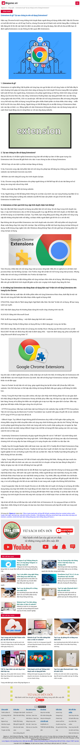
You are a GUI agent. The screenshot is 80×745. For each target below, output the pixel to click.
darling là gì (15, 515)
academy (52, 513)
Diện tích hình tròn (74, 733)
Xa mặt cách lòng (73, 730)
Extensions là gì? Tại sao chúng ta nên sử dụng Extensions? (32, 8)
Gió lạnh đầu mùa (73, 718)
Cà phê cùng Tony (61, 724)
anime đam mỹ (66, 515)
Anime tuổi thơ (60, 721)
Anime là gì (59, 712)
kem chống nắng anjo (29, 517)
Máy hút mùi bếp (45, 712)
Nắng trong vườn (30, 721)
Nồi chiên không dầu (46, 715)
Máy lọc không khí (45, 718)
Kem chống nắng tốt (19, 733)
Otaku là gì (59, 718)
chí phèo (32, 515)
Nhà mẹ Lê (29, 727)
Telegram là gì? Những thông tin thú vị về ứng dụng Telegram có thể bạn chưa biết (27, 562)
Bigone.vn (4, 8)
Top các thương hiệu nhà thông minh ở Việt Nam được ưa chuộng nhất (68, 562)
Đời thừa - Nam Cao (31, 715)
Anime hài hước (17, 517)
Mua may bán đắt (74, 727)
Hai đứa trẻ (29, 712)
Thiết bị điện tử (5, 712)
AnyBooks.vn (44, 724)
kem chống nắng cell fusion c (45, 517)
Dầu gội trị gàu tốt (18, 724)
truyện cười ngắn (6, 515)
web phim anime (25, 515)
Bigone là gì (4, 721)
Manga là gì (59, 715)
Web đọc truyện (5, 724)
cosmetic (9, 517)
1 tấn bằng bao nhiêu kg (43, 515)
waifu (73, 513)
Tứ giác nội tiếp (5, 730)
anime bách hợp (56, 515)
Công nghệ (11, 8)
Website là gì (4, 727)
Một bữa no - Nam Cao (32, 718)
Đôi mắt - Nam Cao (31, 724)
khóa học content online (63, 513)
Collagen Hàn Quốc (19, 712)
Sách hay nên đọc (74, 715)
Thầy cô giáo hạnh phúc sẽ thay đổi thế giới (36, 513)
